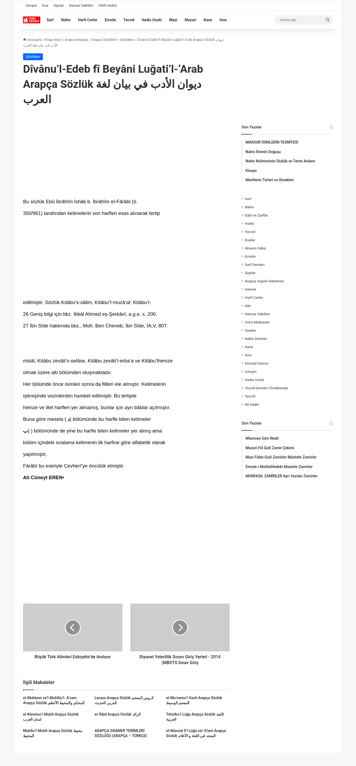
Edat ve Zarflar (256, 215)
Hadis (249, 223)
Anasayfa (32, 40)
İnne (223, 20)
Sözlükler (127, 40)
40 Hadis (252, 404)
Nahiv (65, 20)
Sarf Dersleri (255, 264)
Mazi (173, 20)
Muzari (190, 20)
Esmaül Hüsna (256, 363)
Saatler (250, 330)
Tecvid (129, 20)
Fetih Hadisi (108, 5)
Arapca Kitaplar (76, 40)
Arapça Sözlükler (104, 40)
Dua (45, 5)
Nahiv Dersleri (256, 338)
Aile (248, 306)
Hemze (250, 289)
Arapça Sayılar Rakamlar (264, 281)
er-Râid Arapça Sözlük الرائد (118, 714)
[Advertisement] (126, 153)
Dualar (250, 240)
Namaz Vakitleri (81, 5)
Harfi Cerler (87, 20)
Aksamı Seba (255, 248)
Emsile (110, 20)
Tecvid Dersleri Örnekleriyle (266, 388)
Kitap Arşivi (53, 40)
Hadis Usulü (152, 20)
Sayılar (59, 5)
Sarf (50, 20)
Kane (208, 20)
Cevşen (31, 5)
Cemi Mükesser (257, 322)
